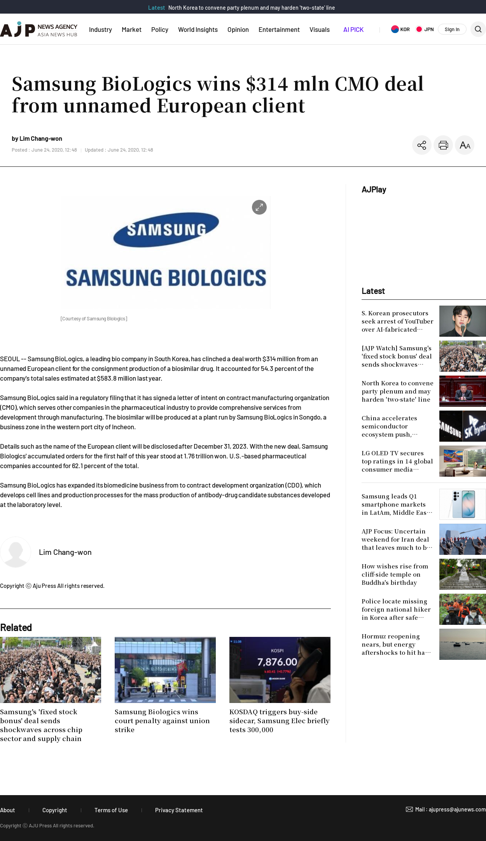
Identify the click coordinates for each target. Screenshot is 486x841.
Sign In (452, 29)
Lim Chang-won (65, 551)
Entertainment (279, 29)
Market (132, 29)
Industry (100, 29)
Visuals (319, 29)
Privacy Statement (179, 809)
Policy (159, 29)
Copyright (54, 809)
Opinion (238, 29)
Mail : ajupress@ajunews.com (450, 809)
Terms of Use (111, 809)
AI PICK (353, 29)
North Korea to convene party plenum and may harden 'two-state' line (251, 7)
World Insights (198, 29)
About (7, 809)
